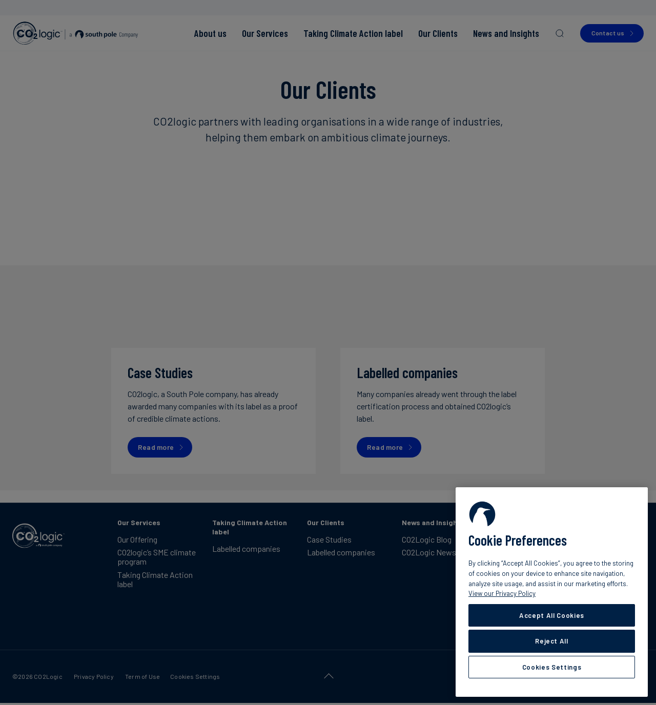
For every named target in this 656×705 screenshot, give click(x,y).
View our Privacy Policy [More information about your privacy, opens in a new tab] (502, 593)
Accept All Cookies (551, 615)
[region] (552, 592)
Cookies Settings (552, 667)
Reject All (551, 641)
